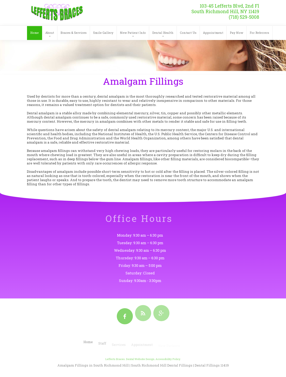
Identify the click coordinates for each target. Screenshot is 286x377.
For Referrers (259, 33)
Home (34, 33)
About (49, 33)
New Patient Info (133, 33)
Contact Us (188, 33)
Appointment (213, 33)
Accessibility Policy (168, 362)
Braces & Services (74, 33)
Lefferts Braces (115, 362)
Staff (102, 345)
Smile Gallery (103, 33)
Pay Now (236, 33)
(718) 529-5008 (244, 15)
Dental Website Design (140, 362)
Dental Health (162, 33)
